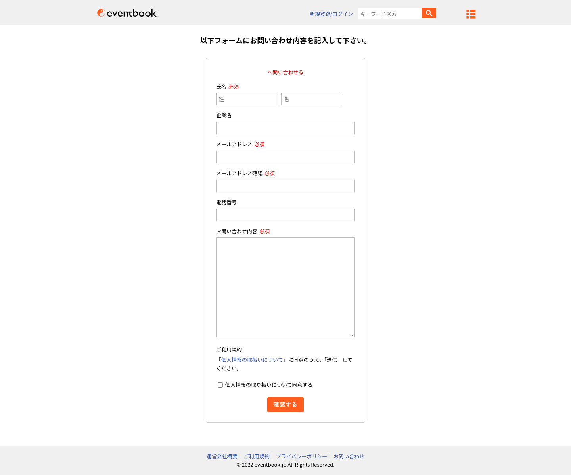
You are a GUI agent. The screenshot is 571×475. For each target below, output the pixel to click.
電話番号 (226, 202)
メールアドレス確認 (239, 173)
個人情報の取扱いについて (252, 359)
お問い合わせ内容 (236, 231)
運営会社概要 (222, 456)
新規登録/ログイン (331, 13)
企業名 (224, 115)
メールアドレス (234, 144)
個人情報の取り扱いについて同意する (269, 384)
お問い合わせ (348, 456)
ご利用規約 (257, 456)
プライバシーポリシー (302, 456)
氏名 (221, 86)
